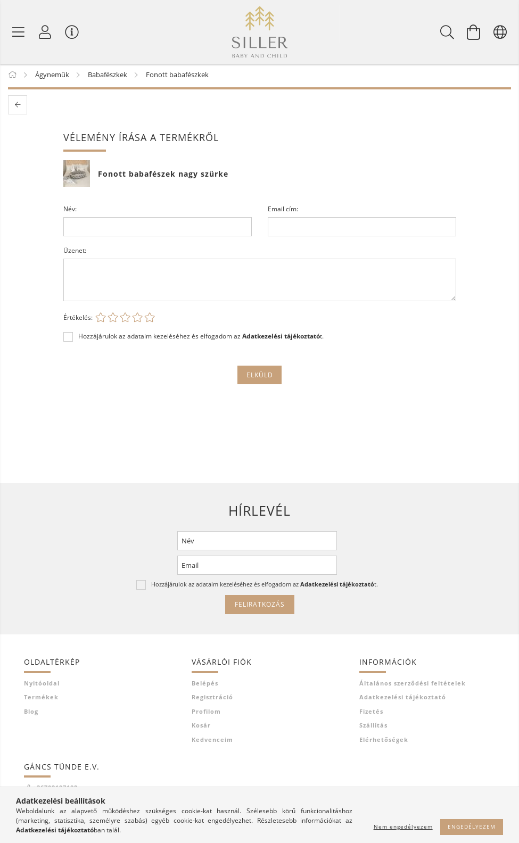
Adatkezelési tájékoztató (402, 699)
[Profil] (45, 32)
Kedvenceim (212, 741)
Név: (70, 211)
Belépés (205, 685)
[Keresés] (447, 32)
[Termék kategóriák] (18, 32)
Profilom (206, 713)
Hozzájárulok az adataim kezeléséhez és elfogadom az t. (201, 338)
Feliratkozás (260, 606)
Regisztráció (212, 699)
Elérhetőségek (383, 741)
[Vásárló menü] (72, 32)
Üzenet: (74, 252)
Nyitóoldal (42, 685)
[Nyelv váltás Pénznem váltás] (500, 32)
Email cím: (283, 211)
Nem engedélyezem (403, 826)
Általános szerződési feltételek (412, 685)
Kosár (201, 727)
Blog (31, 713)
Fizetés (371, 713)
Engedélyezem (472, 826)
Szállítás (373, 727)
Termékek (41, 699)
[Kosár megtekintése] (473, 32)
